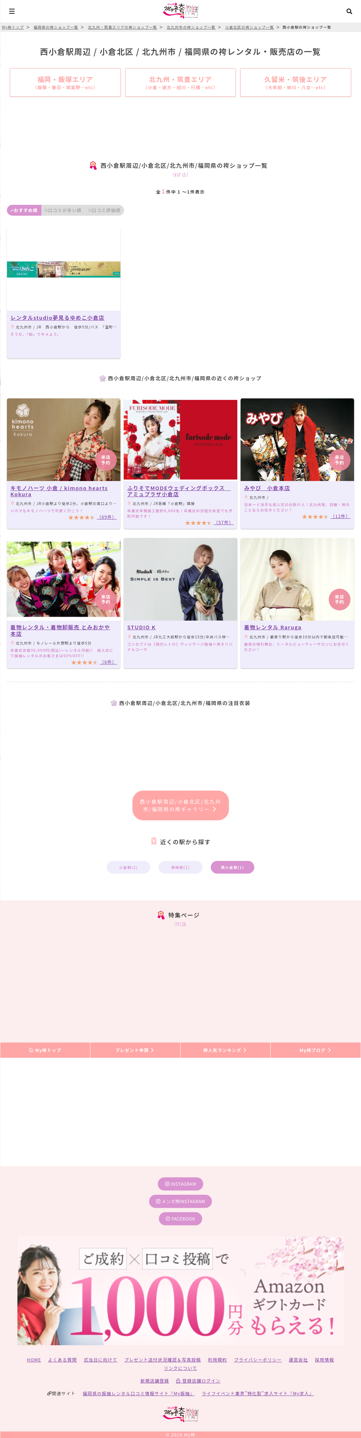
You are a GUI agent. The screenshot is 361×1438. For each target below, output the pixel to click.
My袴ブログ (315, 1050)
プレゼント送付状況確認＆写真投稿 (162, 1359)
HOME (34, 1359)
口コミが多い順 (63, 210)
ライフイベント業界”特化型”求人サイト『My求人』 (258, 1393)
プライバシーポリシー (258, 1359)
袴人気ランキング (225, 1050)
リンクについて (180, 1368)
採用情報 (324, 1359)
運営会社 (298, 1359)
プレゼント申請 (135, 1050)
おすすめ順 (24, 210)
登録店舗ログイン (198, 1380)
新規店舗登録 (154, 1380)
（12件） (340, 516)
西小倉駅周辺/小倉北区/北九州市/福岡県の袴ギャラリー (180, 805)
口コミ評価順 (104, 210)
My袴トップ (45, 1050)
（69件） (107, 517)
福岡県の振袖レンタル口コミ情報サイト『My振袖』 (139, 1393)
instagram (180, 1184)
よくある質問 (62, 1359)
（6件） (108, 662)
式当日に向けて (100, 1359)
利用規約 (217, 1359)
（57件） (224, 522)
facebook (180, 1218)
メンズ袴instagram (180, 1201)
